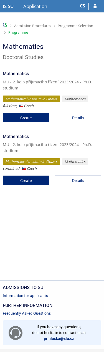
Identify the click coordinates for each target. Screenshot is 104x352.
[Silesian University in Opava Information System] (8, 6)
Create (26, 118)
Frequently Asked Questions (27, 313)
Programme (18, 32)
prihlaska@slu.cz (59, 338)
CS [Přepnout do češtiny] (82, 6)
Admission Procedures (32, 25)
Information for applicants (25, 295)
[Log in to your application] (95, 6)
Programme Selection (75, 25)
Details (78, 118)
